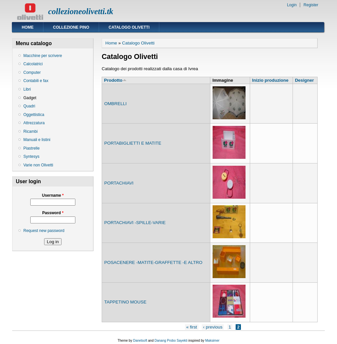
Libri (27, 89)
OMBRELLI (115, 103)
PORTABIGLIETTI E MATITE (132, 143)
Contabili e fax (35, 80)
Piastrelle (31, 148)
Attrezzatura (34, 123)
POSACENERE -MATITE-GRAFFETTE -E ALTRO (153, 262)
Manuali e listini (36, 139)
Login (292, 5)
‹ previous (212, 327)
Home (28, 27)
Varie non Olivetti (38, 165)
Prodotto (115, 80)
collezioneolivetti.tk (80, 11)
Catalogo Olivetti (129, 27)
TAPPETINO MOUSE (125, 302)
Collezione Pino (71, 27)
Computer (32, 72)
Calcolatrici (33, 64)
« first (191, 327)
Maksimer (212, 340)
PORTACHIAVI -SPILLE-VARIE (135, 222)
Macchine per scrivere (42, 55)
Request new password (44, 230)
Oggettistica (33, 114)
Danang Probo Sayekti (170, 340)
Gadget (29, 98)
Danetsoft (140, 340)
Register (310, 5)
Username (53, 195)
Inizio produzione (270, 80)
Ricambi (30, 131)
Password (53, 213)
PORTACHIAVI (119, 183)
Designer (304, 80)
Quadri (29, 106)
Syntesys (31, 156)
